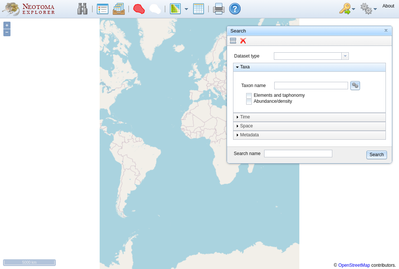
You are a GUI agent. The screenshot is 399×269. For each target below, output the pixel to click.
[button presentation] (345, 56)
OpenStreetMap (354, 265)
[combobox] (311, 56)
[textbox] (308, 56)
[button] (82, 9)
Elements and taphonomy (279, 95)
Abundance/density (273, 101)
